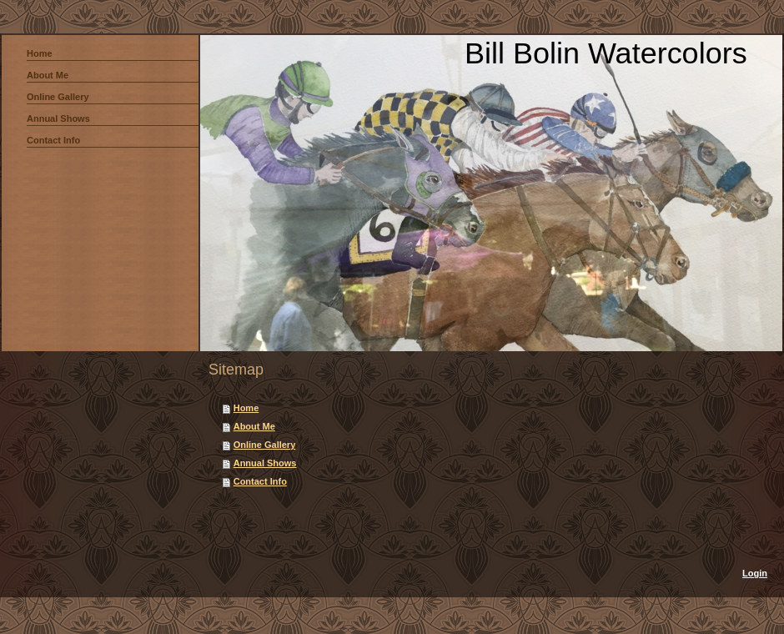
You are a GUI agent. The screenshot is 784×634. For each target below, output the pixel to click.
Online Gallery (265, 445)
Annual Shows (265, 463)
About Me (254, 426)
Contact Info (260, 481)
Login (754, 573)
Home (246, 408)
